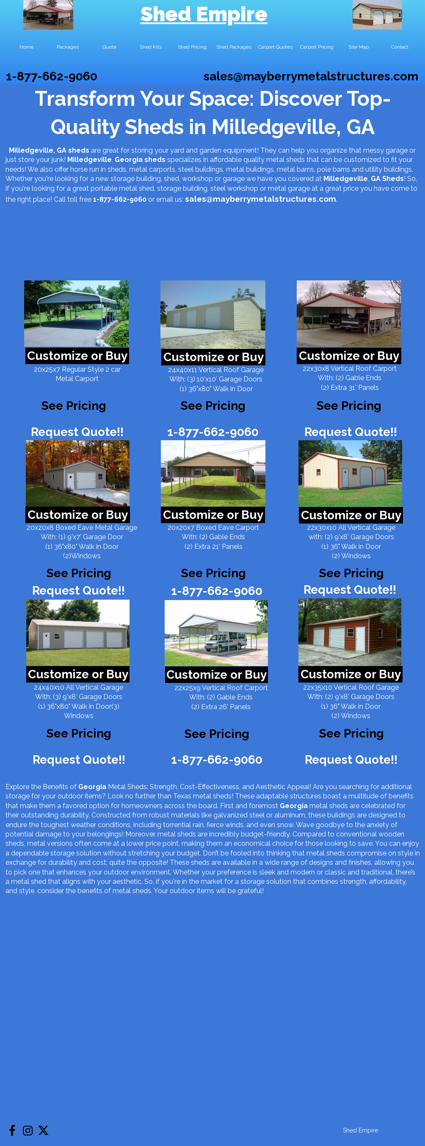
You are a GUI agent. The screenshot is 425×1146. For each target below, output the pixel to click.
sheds (155, 160)
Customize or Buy (77, 356)
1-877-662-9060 (51, 76)
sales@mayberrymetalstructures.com (311, 76)
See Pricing (349, 406)
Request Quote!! (77, 432)
